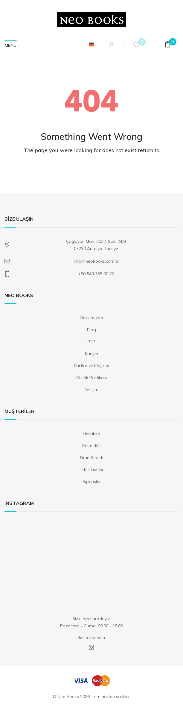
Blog (91, 329)
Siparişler (92, 481)
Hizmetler (91, 445)
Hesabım (91, 433)
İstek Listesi (91, 469)
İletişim (91, 389)
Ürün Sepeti (91, 457)
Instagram (91, 647)
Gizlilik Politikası (91, 377)
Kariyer (91, 353)
